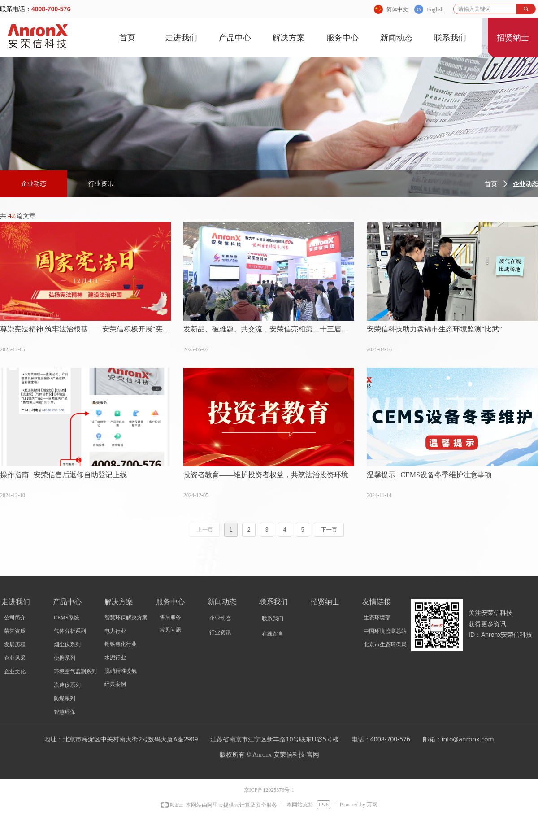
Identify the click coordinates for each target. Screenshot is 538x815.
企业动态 (33, 183)
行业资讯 (100, 183)
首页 (491, 184)
